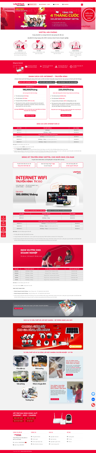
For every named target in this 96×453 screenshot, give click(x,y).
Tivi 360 (56, 4)
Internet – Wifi (44, 4)
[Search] (82, 5)
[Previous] (4, 18)
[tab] (27, 82)
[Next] (92, 18)
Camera (65, 4)
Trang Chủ (32, 4)
